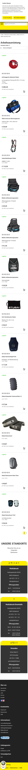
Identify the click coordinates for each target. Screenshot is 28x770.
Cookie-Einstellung (7, 17)
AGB (2, 714)
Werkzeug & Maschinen (10, 34)
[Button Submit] (24, 91)
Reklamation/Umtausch (6, 725)
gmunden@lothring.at (14, 661)
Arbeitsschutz (20, 34)
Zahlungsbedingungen (6, 728)
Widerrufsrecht (4, 730)
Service (2, 695)
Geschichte (3, 688)
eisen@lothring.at (14, 620)
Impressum (3, 710)
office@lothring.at (14, 581)
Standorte (3, 690)
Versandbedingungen (6, 723)
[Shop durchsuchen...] (15, 24)
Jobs (2, 693)
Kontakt (2, 697)
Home (2, 34)
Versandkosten (4, 732)
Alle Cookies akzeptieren (19, 17)
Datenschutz (4, 712)
